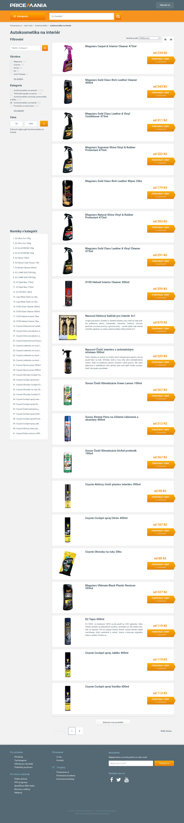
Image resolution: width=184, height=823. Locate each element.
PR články (18, 757)
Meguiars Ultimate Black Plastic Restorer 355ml (110, 587)
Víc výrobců (18, 79)
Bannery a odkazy (22, 789)
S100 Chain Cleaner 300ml (28, 306)
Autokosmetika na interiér (27, 103)
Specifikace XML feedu (24, 786)
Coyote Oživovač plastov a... (29, 331)
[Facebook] (111, 780)
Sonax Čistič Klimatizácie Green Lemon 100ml (113, 383)
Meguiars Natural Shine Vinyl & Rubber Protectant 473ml (109, 216)
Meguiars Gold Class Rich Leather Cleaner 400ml (111, 81)
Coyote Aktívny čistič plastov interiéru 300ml (113, 484)
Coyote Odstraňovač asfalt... (29, 326)
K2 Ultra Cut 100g (23, 238)
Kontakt (60, 760)
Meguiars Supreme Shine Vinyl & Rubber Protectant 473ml (110, 149)
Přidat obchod (20, 779)
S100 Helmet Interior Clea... (28, 316)
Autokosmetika (41, 26)
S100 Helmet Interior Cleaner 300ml (107, 282)
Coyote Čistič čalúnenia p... (28, 409)
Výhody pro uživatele (23, 764)
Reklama (18, 792)
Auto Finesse (21, 74)
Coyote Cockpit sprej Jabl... (28, 423)
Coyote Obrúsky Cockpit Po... (29, 384)
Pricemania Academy (65, 775)
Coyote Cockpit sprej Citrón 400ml (106, 518)
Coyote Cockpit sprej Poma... (29, 419)
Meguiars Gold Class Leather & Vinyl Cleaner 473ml (112, 250)
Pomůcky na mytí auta (26, 106)
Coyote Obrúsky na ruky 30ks (103, 552)
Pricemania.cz (16, 26)
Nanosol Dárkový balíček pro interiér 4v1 (110, 316)
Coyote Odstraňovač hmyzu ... (29, 341)
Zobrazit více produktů (113, 722)
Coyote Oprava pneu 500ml (28, 365)
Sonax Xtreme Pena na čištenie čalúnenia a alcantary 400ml (111, 418)
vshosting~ (105, 814)
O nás (59, 757)
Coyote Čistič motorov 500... (29, 433)
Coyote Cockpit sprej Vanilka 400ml (107, 686)
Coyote (19, 65)
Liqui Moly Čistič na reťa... (27, 297)
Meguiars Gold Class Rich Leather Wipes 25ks (113, 181)
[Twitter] (118, 780)
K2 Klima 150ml (22, 258)
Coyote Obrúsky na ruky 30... (29, 389)
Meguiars (20, 61)
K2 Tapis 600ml (94, 619)
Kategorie (21, 16)
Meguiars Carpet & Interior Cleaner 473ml (111, 46)
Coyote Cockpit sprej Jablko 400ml (107, 653)
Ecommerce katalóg (65, 779)
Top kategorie (20, 760)
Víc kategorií (19, 111)
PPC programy (20, 782)
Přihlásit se (165, 5)
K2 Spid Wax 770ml (24, 282)
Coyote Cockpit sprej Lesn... (28, 399)
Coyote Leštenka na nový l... (28, 345)
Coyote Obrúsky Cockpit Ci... (29, 394)
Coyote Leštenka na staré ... (28, 355)
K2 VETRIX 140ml (24, 292)
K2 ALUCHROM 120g (24, 248)
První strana (60, 731)
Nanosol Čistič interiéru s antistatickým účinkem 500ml (109, 351)
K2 (16, 71)
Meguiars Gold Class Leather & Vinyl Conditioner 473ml (107, 115)
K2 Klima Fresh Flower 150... (28, 263)
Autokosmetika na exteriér (28, 90)
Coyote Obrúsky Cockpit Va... (29, 375)
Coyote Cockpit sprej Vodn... (28, 414)
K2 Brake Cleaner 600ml (25, 267)
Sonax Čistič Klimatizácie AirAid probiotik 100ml (111, 452)
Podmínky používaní (23, 767)
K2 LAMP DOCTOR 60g (25, 272)
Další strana (166, 731)
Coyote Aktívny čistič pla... (28, 428)
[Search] (118, 16)
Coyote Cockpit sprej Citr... (28, 404)
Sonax (18, 68)
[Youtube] (126, 780)
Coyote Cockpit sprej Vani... (28, 380)
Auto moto (28, 26)
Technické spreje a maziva (28, 93)
